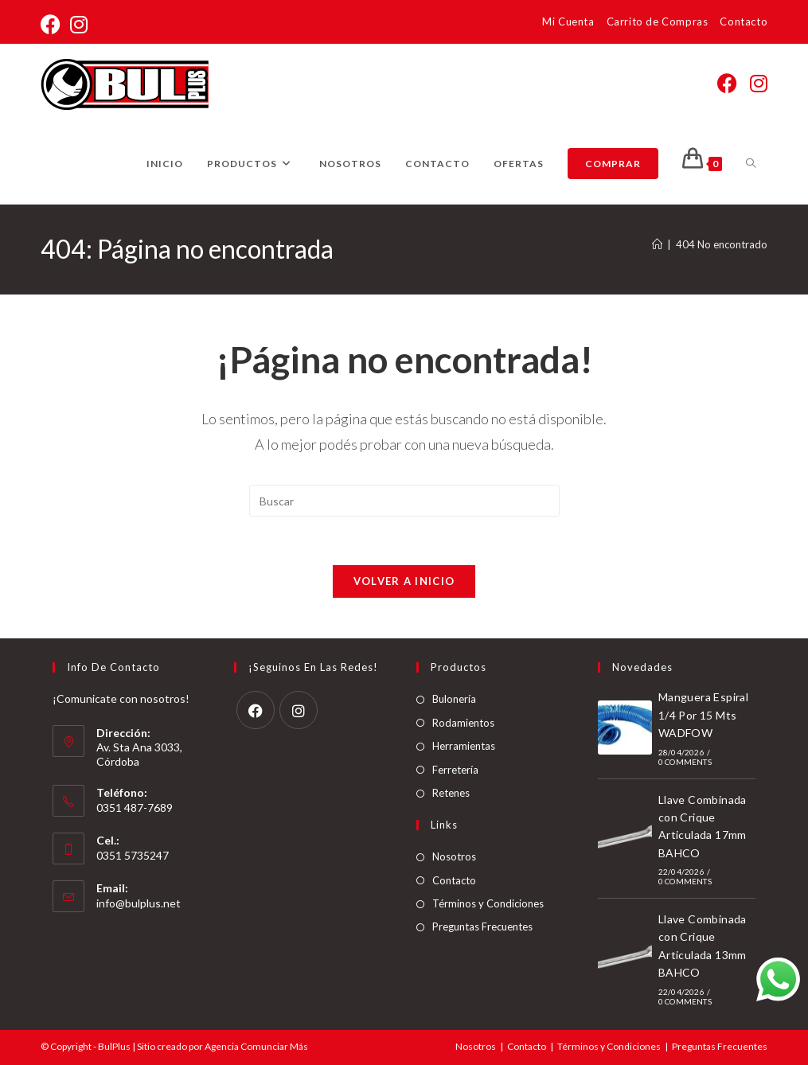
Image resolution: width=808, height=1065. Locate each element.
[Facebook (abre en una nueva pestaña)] (53, 24)
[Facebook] (255, 710)
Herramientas (463, 745)
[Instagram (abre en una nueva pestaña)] (78, 24)
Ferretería (455, 769)
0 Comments (685, 762)
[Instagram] (298, 710)
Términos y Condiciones (488, 903)
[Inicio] (657, 244)
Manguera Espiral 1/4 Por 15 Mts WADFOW (703, 714)
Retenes (451, 792)
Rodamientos (463, 722)
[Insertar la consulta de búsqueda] (404, 501)
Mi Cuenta (568, 21)
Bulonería (454, 698)
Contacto (743, 21)
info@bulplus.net (138, 903)
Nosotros (454, 856)
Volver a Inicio (404, 581)
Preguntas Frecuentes (482, 926)
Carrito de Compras (657, 21)
